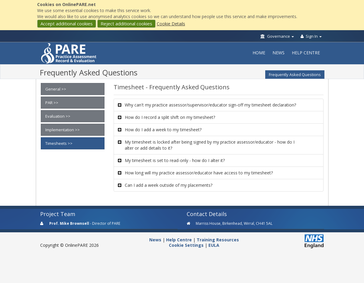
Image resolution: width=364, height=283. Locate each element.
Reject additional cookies (126, 24)
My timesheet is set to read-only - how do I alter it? (175, 160)
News (278, 53)
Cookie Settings (186, 245)
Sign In (311, 36)
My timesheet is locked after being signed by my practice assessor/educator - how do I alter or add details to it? (210, 145)
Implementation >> (62, 129)
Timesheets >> (58, 143)
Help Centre (306, 53)
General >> (55, 89)
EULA (213, 245)
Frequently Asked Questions (295, 74)
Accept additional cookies (66, 24)
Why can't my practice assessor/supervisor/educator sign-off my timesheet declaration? (210, 105)
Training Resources (218, 240)
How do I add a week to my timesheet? (163, 129)
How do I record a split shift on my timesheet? (170, 117)
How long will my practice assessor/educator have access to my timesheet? (199, 173)
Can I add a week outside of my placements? (168, 185)
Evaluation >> (57, 116)
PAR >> (51, 102)
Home (259, 53)
